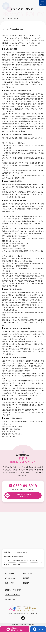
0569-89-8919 (25, 485)
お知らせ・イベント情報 (13, 590)
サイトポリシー (10, 599)
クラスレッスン (10, 578)
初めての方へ (27, 573)
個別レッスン (9, 583)
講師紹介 (26, 578)
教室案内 (26, 583)
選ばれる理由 (9, 573)
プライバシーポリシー (12, 594)
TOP (3, 18)
